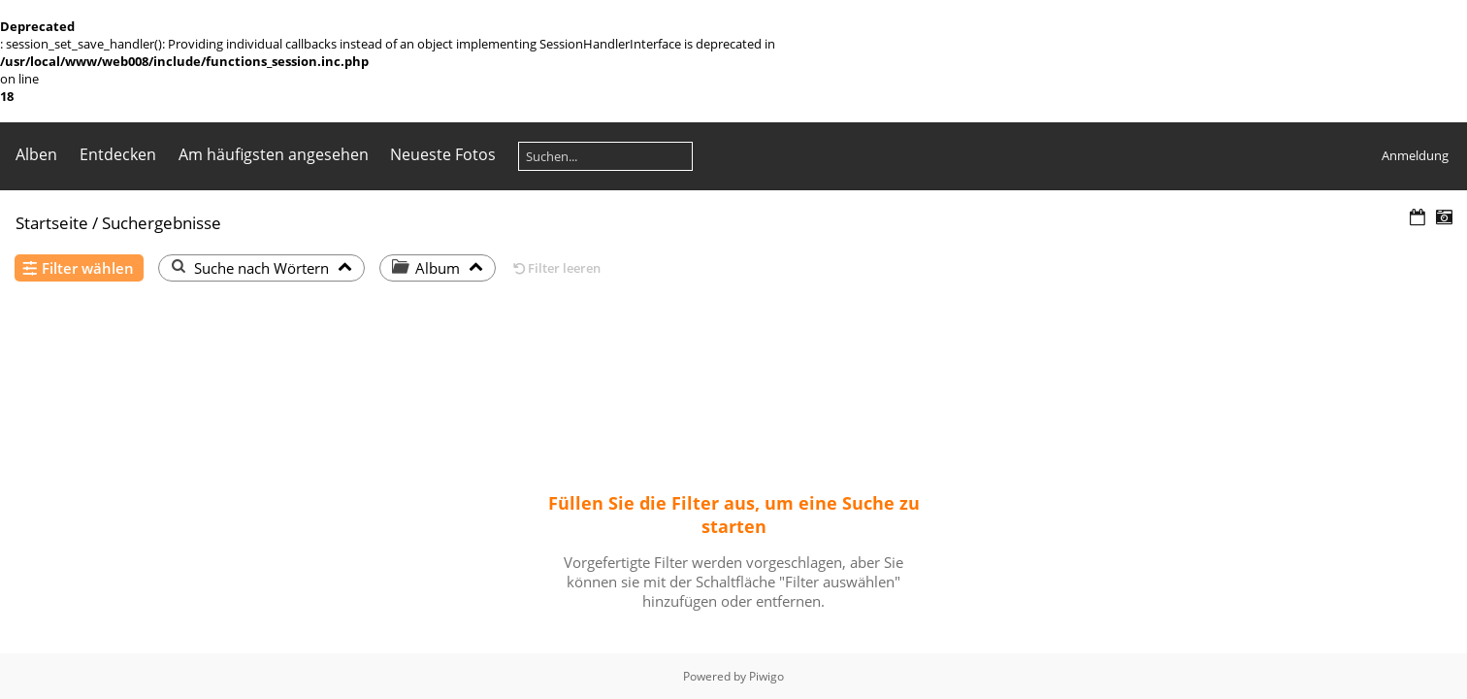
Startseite (52, 223)
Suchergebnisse (161, 223)
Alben (36, 154)
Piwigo (766, 676)
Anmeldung (1415, 155)
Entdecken (118, 154)
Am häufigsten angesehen (274, 154)
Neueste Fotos (443, 154)
